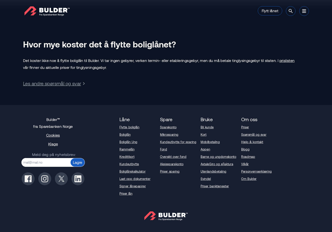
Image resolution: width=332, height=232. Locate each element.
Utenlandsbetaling (213, 171)
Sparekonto (168, 127)
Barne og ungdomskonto (218, 157)
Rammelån (126, 149)
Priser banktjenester (215, 186)
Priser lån (126, 193)
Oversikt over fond (173, 157)
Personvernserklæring (256, 171)
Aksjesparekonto (172, 164)
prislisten (287, 60)
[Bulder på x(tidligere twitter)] (61, 178)
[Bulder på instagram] (44, 178)
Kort (204, 134)
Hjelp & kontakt (252, 142)
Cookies (53, 135)
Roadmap (248, 157)
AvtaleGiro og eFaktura (217, 164)
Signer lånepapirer (132, 186)
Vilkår (245, 164)
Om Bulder (249, 179)
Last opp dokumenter (134, 179)
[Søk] (291, 11)
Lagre (77, 162)
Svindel (206, 179)
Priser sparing (170, 171)
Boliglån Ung (128, 142)
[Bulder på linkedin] (77, 178)
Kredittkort (126, 157)
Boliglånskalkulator (132, 171)
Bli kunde (207, 127)
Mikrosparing (169, 134)
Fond (163, 149)
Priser (245, 127)
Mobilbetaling (210, 142)
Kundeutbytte (129, 164)
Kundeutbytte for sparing (178, 142)
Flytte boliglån (129, 127)
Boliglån (124, 134)
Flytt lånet (270, 11)
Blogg (245, 149)
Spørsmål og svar (253, 134)
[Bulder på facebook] (28, 178)
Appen (205, 149)
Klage (53, 144)
